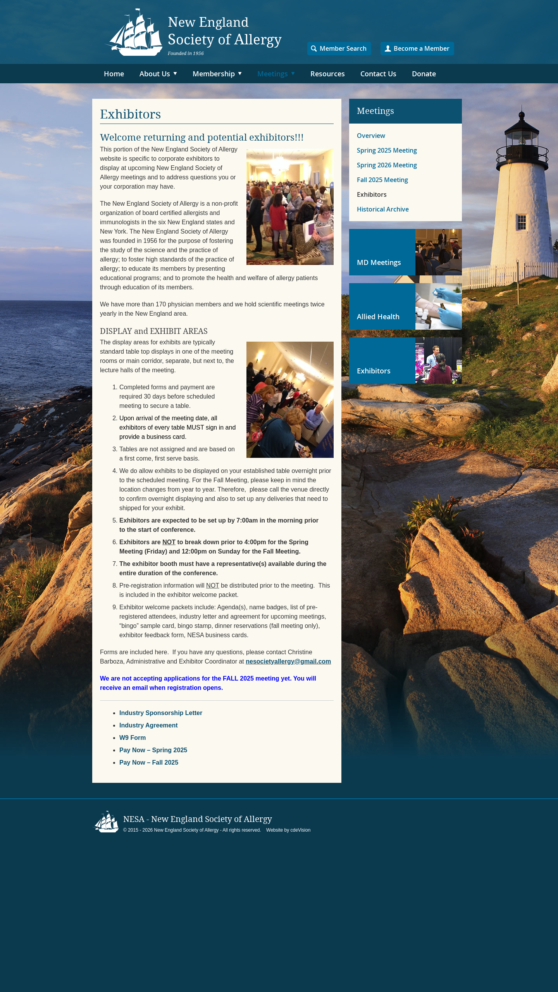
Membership (214, 73)
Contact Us (378, 73)
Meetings (272, 73)
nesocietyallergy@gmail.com (288, 661)
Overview (371, 135)
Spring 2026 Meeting (387, 165)
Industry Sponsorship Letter (160, 713)
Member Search (343, 48)
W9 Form (132, 737)
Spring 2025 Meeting (387, 150)
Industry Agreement (148, 725)
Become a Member (422, 48)
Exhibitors (372, 194)
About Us (155, 73)
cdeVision (301, 830)
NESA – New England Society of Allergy (193, 32)
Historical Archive (383, 209)
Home (114, 73)
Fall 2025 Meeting (382, 179)
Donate (424, 73)
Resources (327, 73)
